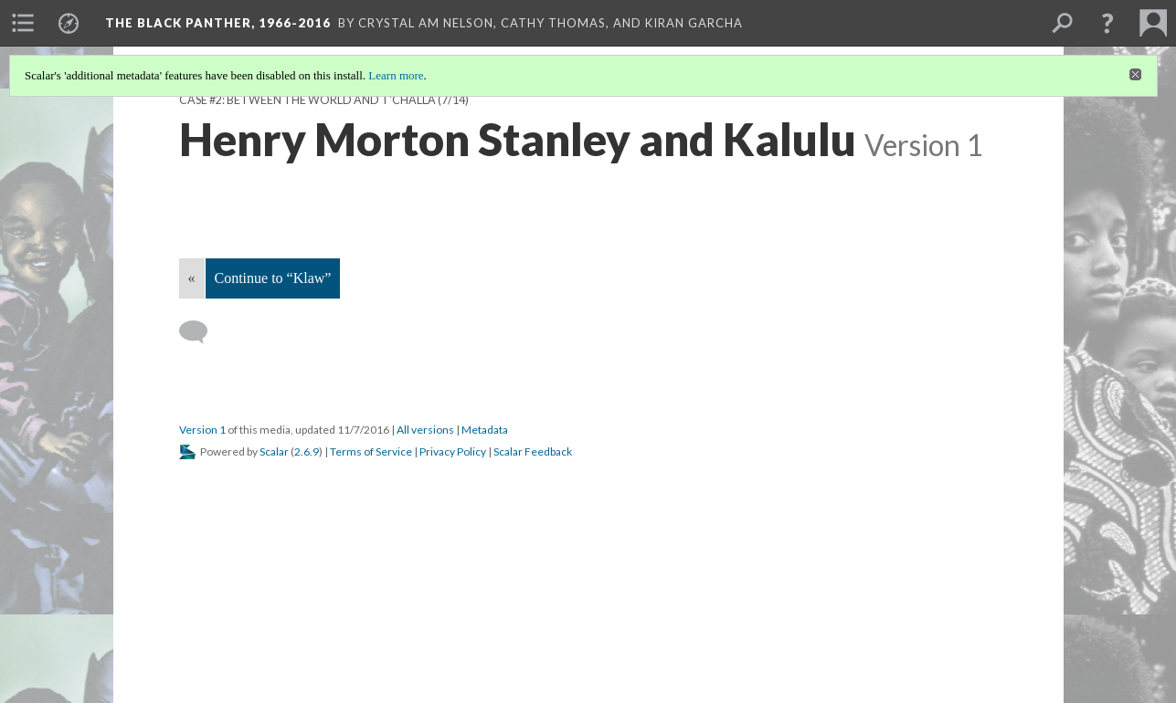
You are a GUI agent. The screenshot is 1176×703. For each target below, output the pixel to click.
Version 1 (202, 429)
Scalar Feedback (532, 451)
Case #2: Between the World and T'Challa (307, 100)
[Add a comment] (201, 332)
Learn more (395, 75)
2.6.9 (306, 451)
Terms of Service (371, 451)
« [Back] (192, 278)
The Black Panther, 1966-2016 (218, 23)
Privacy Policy (452, 451)
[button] (1107, 23)
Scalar (274, 451)
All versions (425, 429)
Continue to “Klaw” (273, 278)
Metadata (484, 429)
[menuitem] (23, 23)
